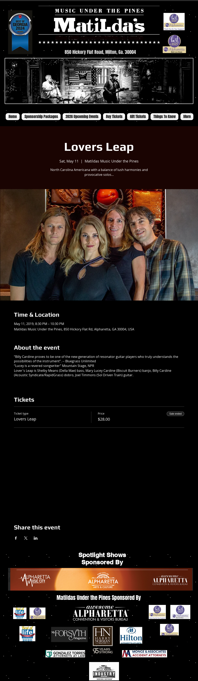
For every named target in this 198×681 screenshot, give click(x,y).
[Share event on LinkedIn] (36, 538)
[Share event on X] (26, 538)
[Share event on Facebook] (16, 538)
